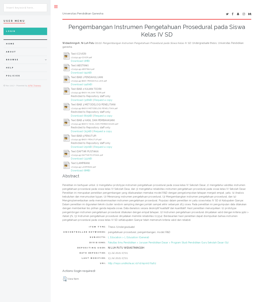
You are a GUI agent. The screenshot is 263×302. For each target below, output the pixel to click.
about (11, 52)
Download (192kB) (81, 72)
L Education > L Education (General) (128, 237)
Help (10, 68)
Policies (13, 76)
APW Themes (34, 85)
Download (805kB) (81, 115)
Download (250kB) (81, 147)
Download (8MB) (80, 170)
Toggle (56, 6)
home (10, 44)
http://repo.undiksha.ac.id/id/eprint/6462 (132, 263)
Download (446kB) (81, 84)
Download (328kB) (81, 100)
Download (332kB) (81, 158)
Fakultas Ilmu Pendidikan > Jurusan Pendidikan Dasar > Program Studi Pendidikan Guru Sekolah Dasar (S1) (168, 242)
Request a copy (103, 100)
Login (11, 31)
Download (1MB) (80, 61)
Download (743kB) (81, 131)
